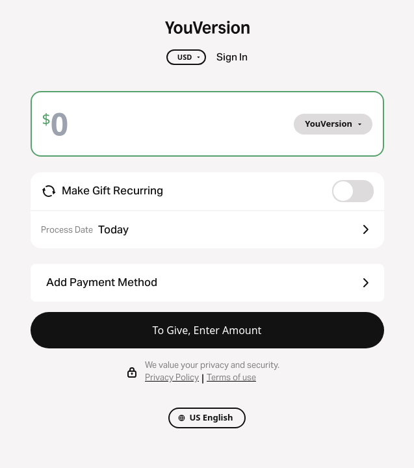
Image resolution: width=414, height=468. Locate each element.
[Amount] (69, 124)
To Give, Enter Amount (207, 330)
